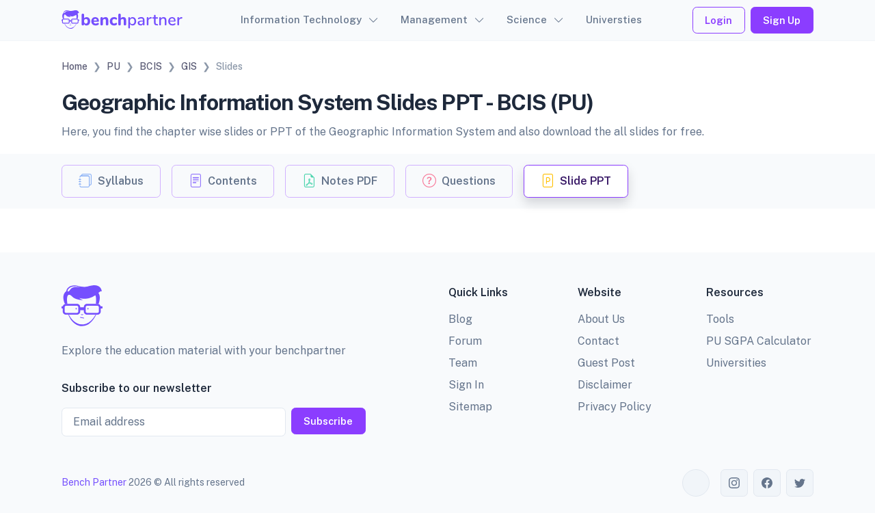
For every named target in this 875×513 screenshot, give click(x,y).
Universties (614, 19)
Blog (460, 319)
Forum (465, 340)
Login (718, 20)
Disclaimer (605, 384)
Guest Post (606, 362)
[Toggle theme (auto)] (696, 483)
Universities (736, 362)
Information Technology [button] (301, 19)
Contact (598, 340)
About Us (601, 319)
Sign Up (781, 20)
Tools (720, 319)
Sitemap (470, 406)
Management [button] (434, 19)
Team (462, 362)
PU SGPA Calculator (758, 340)
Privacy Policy (614, 406)
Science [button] (527, 19)
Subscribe (328, 421)
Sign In (466, 384)
